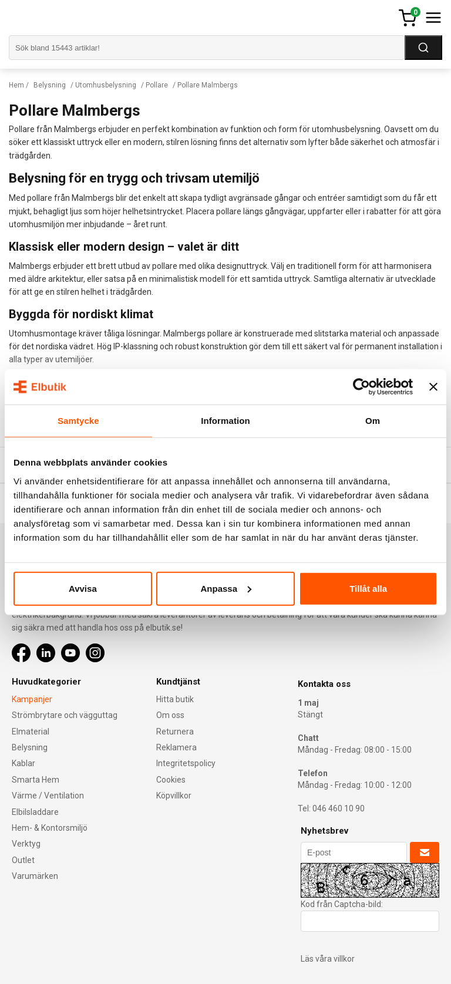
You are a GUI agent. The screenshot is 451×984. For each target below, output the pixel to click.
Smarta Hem (35, 779)
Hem (16, 85)
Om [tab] (372, 421)
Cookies (171, 779)
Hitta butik (175, 699)
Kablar (23, 763)
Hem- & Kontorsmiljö (49, 828)
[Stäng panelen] (433, 387)
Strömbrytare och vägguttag (64, 715)
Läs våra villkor (328, 958)
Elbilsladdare (35, 812)
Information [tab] (225, 421)
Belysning (49, 85)
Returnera (175, 731)
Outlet (23, 860)
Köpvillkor (173, 795)
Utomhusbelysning (105, 85)
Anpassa (225, 588)
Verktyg (26, 843)
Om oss (170, 715)
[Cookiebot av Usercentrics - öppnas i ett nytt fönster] (361, 387)
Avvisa (83, 588)
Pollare (157, 85)
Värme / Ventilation (48, 795)
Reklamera (176, 747)
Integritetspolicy (186, 763)
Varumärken (35, 876)
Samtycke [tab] (78, 421)
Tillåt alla (368, 588)
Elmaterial (30, 731)
